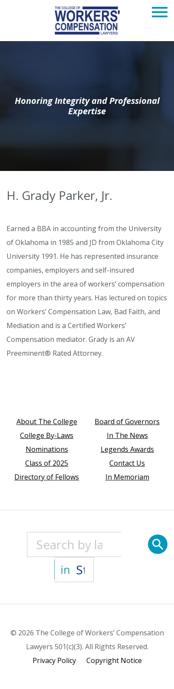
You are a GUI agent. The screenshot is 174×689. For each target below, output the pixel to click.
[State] (73, 569)
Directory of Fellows (46, 477)
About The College (46, 421)
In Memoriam (127, 477)
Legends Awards (127, 449)
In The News (127, 435)
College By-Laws (46, 435)
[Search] (157, 544)
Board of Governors (127, 421)
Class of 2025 (46, 463)
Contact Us (127, 463)
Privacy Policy (54, 660)
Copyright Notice (114, 660)
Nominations (47, 449)
